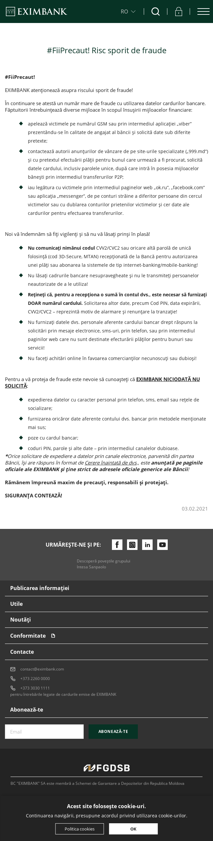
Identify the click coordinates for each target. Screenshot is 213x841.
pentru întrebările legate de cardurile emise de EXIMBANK (63, 694)
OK (133, 829)
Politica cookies (80, 829)
